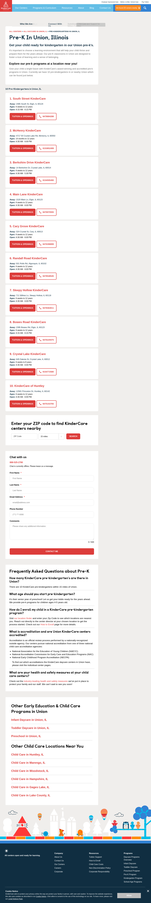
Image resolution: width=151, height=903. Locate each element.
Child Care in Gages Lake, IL (30, 787)
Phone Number (52, 513)
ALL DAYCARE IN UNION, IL (35, 31)
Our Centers (21, 8)
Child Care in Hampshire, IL (29, 779)
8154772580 (46, 372)
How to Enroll (47, 624)
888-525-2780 (16, 462)
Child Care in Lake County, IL (30, 795)
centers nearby (126, 8)
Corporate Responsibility (99, 872)
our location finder (23, 618)
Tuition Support (95, 857)
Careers (57, 868)
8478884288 (46, 116)
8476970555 (46, 212)
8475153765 (46, 404)
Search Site (145, 9)
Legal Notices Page (15, 899)
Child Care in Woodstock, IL (30, 770)
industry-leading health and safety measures (46, 681)
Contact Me (52, 551)
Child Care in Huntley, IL (27, 754)
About (81, 8)
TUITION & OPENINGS (22, 116)
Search (73, 436)
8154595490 (46, 180)
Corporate (58, 872)
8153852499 (46, 148)
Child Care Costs (96, 864)
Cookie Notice (41, 896)
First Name (52, 477)
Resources (67, 8)
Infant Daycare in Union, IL (29, 719)
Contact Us (105, 8)
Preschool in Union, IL (26, 736)
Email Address (52, 501)
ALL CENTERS (15, 31)
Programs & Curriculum (44, 8)
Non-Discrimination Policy (100, 868)
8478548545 (46, 276)
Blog (92, 8)
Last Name (52, 489)
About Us (58, 857)
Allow (129, 895)
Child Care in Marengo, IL (28, 762)
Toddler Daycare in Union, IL (30, 728)
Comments (14, 521)
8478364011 (46, 308)
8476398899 (46, 244)
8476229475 (46, 340)
